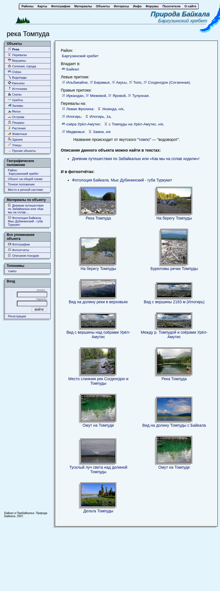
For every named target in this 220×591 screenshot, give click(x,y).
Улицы (14, 145)
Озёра (14, 72)
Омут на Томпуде (98, 425)
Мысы (14, 111)
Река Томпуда (98, 218)
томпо (12, 271)
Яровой (119, 96)
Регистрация (17, 316)
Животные (17, 134)
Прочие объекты (22, 150)
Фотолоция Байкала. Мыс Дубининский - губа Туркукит (25, 221)
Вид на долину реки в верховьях (98, 302)
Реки (13, 49)
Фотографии (19, 244)
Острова (16, 117)
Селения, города (22, 66)
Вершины (17, 60)
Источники (17, 88)
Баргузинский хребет (184, 20)
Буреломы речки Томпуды (174, 268)
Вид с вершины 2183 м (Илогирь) (174, 302)
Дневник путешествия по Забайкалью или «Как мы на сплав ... (26, 208)
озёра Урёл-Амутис (83, 124)
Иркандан (75, 96)
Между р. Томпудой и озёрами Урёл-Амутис (174, 334)
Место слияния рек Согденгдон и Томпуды (98, 381)
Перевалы (17, 55)
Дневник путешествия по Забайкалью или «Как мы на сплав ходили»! (135, 158)
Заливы (15, 105)
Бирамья (101, 82)
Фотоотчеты (18, 250)
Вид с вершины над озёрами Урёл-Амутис (98, 334)
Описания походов (23, 255)
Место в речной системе (25, 189)
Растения (17, 128)
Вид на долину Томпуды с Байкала (174, 425)
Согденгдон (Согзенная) (169, 82)
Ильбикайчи (76, 82)
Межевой (98, 96)
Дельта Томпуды (98, 511)
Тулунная (140, 96)
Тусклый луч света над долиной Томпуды (98, 469)
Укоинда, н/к (112, 109)
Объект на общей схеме (25, 179)
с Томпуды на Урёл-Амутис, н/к (136, 124)
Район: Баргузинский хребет (23, 172)
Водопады (17, 77)
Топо (137, 82)
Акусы (121, 82)
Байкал (72, 69)
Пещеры (16, 122)
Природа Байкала (180, 14)
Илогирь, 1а (99, 116)
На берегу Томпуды (174, 218)
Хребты (15, 100)
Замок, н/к (102, 132)
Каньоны (16, 83)
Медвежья (75, 132)
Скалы (15, 94)
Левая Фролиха (79, 109)
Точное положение (21, 184)
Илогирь (73, 116)
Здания (15, 139)
